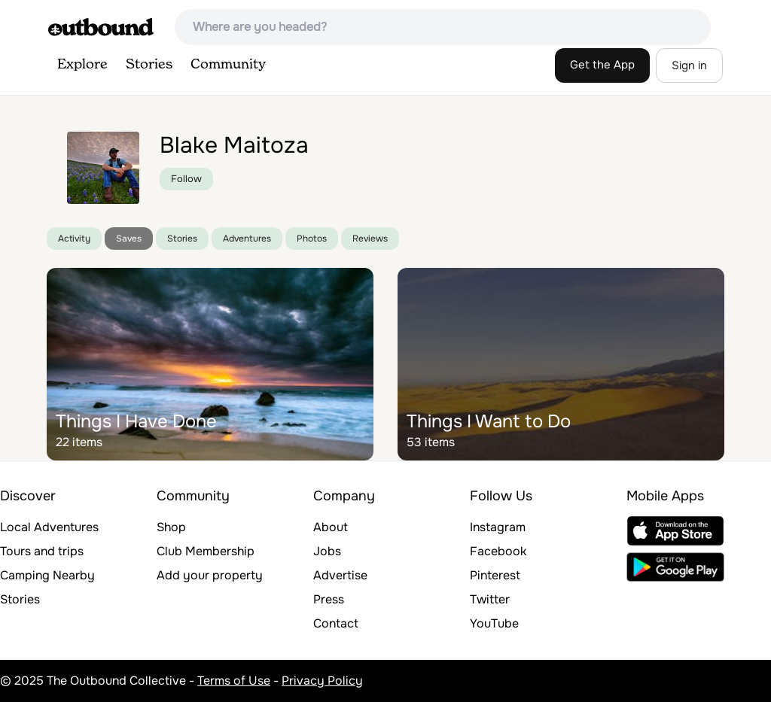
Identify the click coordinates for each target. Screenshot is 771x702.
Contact (335, 623)
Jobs (327, 551)
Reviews (370, 238)
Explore (82, 64)
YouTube (494, 623)
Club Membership (205, 551)
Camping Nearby (47, 575)
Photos (312, 238)
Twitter (490, 599)
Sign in (689, 65)
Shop (171, 527)
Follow (186, 178)
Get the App (602, 64)
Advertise (340, 575)
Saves (129, 238)
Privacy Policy (322, 680)
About (330, 527)
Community (228, 64)
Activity (74, 238)
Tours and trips (42, 551)
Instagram (498, 527)
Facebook (498, 551)
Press (328, 599)
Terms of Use (233, 680)
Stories (149, 64)
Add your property (210, 575)
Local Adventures (49, 527)
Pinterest (495, 575)
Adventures (247, 238)
